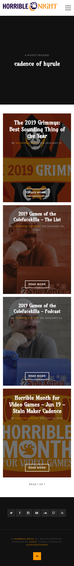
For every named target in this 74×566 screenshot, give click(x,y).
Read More (37, 192)
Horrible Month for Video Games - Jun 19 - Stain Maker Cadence (37, 404)
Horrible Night (27, 142)
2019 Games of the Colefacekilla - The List (37, 217)
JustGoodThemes (37, 545)
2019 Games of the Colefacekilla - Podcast (37, 308)
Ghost (33, 542)
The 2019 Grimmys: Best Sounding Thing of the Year (37, 129)
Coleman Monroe (27, 226)
